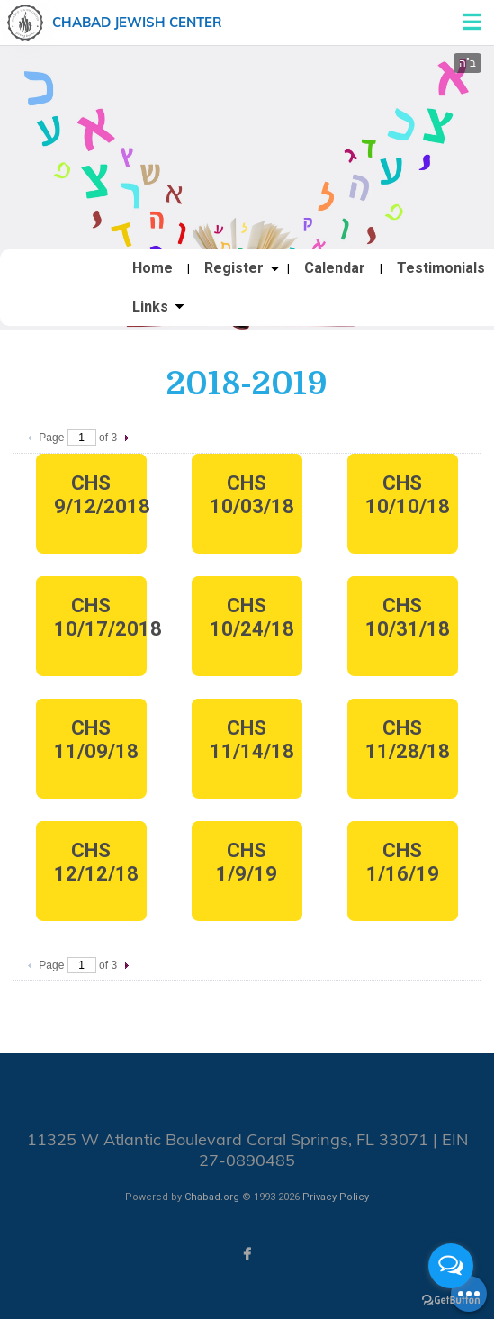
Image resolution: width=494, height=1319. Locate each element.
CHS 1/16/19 (402, 862)
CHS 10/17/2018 (100, 617)
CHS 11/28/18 (407, 740)
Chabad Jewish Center (137, 22)
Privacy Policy (335, 1197)
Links (150, 307)
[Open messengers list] (450, 1265)
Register (234, 268)
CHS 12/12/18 (96, 862)
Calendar (334, 268)
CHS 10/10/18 (407, 495)
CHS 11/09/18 (96, 740)
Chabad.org (211, 1197)
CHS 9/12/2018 (100, 495)
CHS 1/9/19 (246, 862)
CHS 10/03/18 (252, 495)
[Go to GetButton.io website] (451, 1300)
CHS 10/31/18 (407, 617)
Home (152, 268)
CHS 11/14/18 (252, 740)
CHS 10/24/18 (252, 617)
